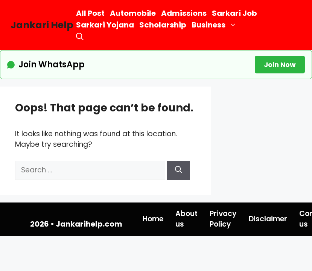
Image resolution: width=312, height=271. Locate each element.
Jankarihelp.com (89, 224)
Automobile (133, 13)
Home (153, 219)
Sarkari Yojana (105, 25)
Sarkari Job (234, 13)
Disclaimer (268, 219)
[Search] (178, 170)
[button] (79, 37)
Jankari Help (42, 25)
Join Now (280, 64)
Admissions (184, 13)
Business (215, 25)
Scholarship (162, 25)
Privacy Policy (223, 219)
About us (186, 219)
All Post (90, 13)
